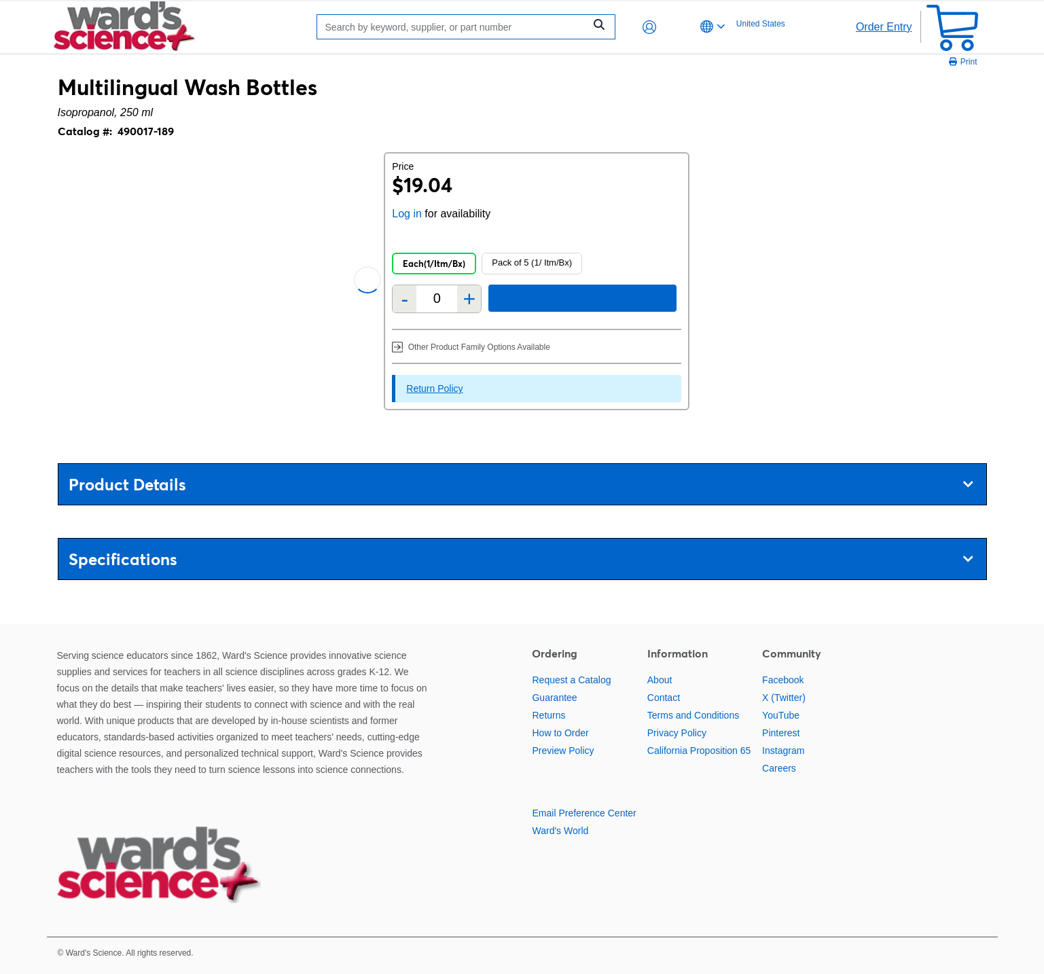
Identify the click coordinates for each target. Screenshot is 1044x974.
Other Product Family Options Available (471, 346)
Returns (548, 715)
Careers (779, 768)
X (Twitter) (784, 697)
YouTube (780, 715)
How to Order (560, 732)
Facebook (783, 679)
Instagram (783, 750)
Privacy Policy (676, 732)
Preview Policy (563, 750)
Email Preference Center (584, 813)
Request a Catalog (571, 679)
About (659, 679)
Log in (407, 213)
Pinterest (780, 732)
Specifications (521, 559)
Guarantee (554, 697)
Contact (663, 697)
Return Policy (434, 388)
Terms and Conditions (693, 715)
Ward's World (560, 830)
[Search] (454, 27)
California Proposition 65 (699, 750)
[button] (649, 27)
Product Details (521, 484)
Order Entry (884, 27)
